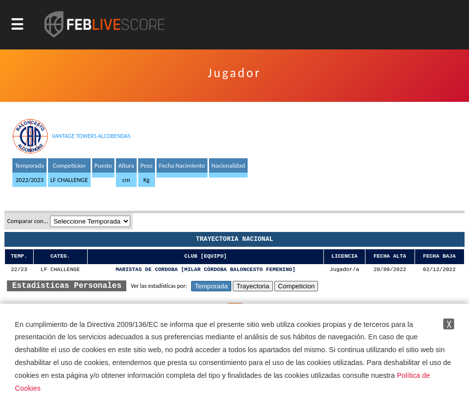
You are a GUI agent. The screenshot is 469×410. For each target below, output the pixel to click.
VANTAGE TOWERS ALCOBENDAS (91, 136)
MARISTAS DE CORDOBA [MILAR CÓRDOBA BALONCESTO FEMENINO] (205, 269)
